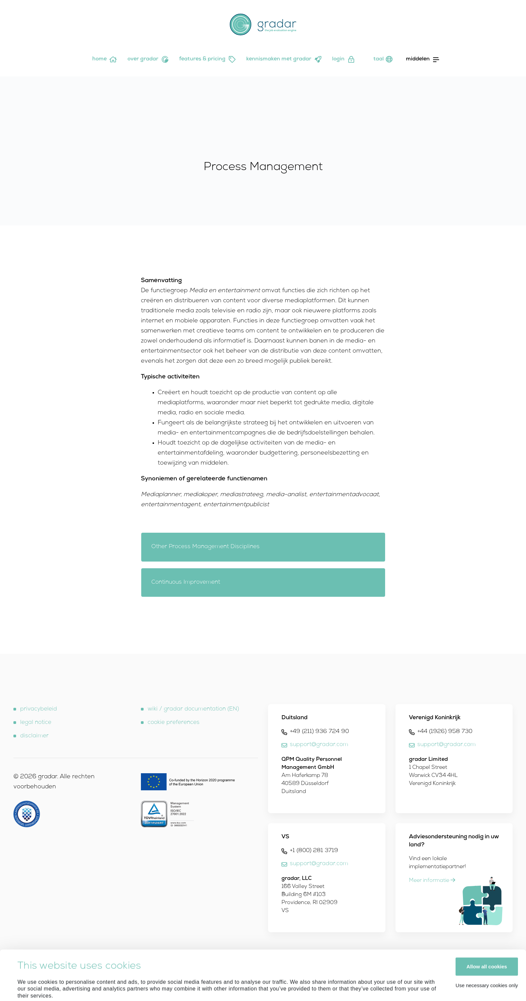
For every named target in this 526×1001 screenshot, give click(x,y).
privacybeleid (38, 709)
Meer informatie (432, 881)
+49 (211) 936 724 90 (319, 732)
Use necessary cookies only (487, 938)
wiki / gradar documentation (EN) (193, 709)
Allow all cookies (487, 920)
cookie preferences (174, 723)
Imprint (73, 963)
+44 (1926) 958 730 (444, 732)
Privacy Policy (104, 963)
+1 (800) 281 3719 (314, 851)
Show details (33, 988)
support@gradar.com (319, 745)
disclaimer (34, 736)
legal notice (35, 723)
